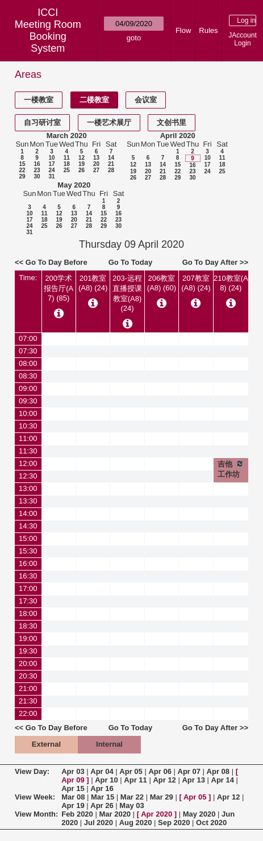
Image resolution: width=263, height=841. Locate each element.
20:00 (28, 663)
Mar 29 (161, 797)
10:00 (28, 413)
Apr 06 (159, 771)
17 (51, 164)
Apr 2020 (156, 814)
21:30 (28, 701)
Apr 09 (72, 780)
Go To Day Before (56, 262)
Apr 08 (218, 771)
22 (22, 170)
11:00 (28, 438)
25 (67, 170)
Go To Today (130, 262)
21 (111, 164)
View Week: (35, 797)
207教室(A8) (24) (195, 283)
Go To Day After (210, 262)
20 (96, 164)
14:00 (28, 513)
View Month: (36, 814)
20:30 (28, 676)
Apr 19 (72, 805)
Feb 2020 (77, 814)
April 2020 (177, 135)
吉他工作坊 (231, 468)
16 (37, 164)
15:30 (28, 551)
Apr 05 (130, 771)
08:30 (28, 376)
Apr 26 (101, 805)
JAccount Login (242, 39)
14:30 (28, 526)
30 (37, 176)
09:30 (28, 401)
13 (96, 158)
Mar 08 (73, 797)
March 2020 (67, 135)
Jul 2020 (98, 822)
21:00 (28, 688)
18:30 (28, 626)
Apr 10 (106, 780)
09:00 (28, 388)
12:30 (28, 476)
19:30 (28, 651)
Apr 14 (222, 780)
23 (37, 170)
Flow (183, 30)
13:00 (28, 488)
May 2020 (73, 185)
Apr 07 (189, 771)
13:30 (28, 501)
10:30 (28, 426)
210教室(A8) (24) (231, 283)
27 (96, 170)
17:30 (28, 601)
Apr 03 (72, 771)
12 (81, 158)
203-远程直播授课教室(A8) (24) (127, 293)
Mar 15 (102, 797)
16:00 (28, 563)
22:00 (28, 713)
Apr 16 (101, 788)
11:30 (28, 451)
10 (51, 158)
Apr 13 (193, 780)
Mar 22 (132, 797)
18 (67, 164)
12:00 (28, 463)
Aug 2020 (135, 822)
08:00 (28, 363)
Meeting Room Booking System (48, 36)
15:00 (28, 538)
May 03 (131, 805)
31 (51, 176)
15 (22, 164)
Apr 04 (101, 771)
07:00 (28, 338)
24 (51, 170)
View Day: (32, 771)
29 (22, 176)
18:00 (28, 613)
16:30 (28, 576)
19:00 (28, 638)
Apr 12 (164, 780)
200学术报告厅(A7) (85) (58, 288)
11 (67, 158)
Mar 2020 (115, 814)
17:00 (28, 588)
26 (81, 170)
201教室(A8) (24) (92, 283)
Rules (208, 30)
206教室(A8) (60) (161, 283)
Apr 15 (72, 788)
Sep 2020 (174, 822)
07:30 (28, 351)
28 (111, 170)
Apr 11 (135, 780)
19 (81, 164)
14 (111, 158)
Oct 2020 (211, 822)
